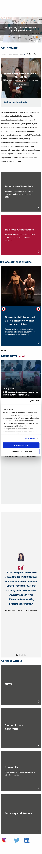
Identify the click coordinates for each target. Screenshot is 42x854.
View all (22, 356)
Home (3, 54)
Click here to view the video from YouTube (21, 80)
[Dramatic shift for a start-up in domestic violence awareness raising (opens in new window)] (21, 306)
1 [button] (17, 655)
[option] (21, 582)
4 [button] (25, 655)
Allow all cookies (21, 445)
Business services (16, 54)
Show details (30, 438)
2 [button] (19, 655)
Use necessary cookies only (21, 451)
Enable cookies (21, 84)
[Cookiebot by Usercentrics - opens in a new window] (29, 401)
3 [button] (22, 655)
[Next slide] (38, 309)
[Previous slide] (3, 309)
